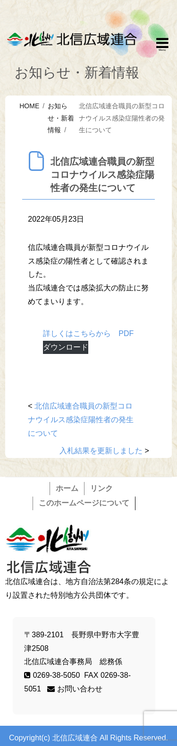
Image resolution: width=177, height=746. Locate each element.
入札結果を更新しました (101, 451)
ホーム (67, 488)
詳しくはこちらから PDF (88, 333)
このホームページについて (84, 503)
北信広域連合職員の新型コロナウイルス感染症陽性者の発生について (81, 419)
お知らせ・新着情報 (61, 117)
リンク (101, 488)
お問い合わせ (74, 689)
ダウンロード (65, 347)
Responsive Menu (162, 44)
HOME (29, 106)
